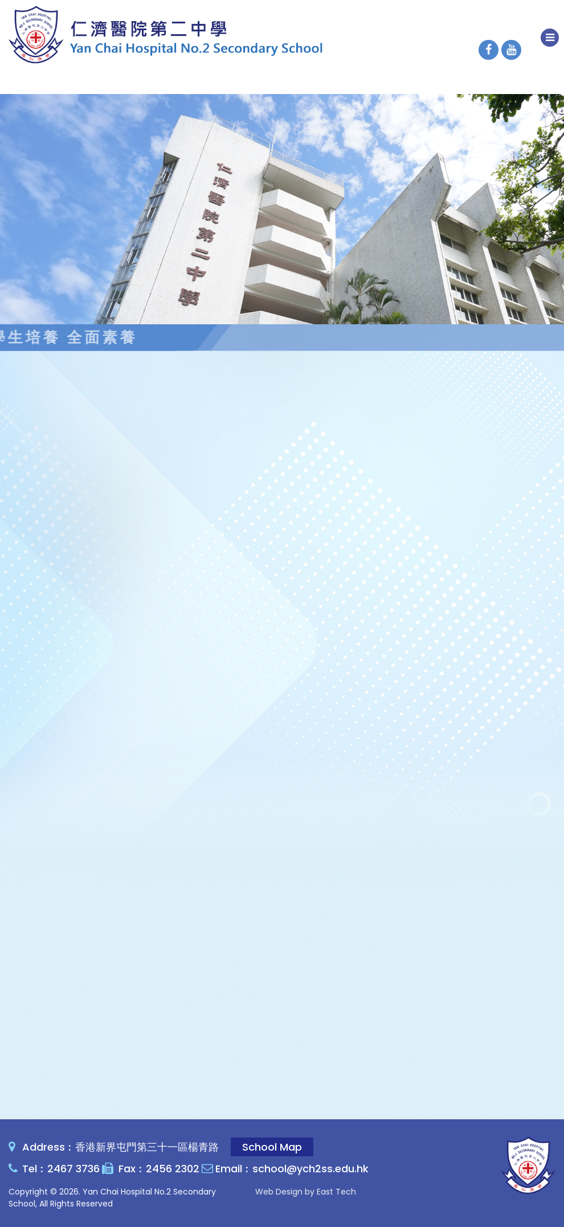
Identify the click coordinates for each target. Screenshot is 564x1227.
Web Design (279, 1191)
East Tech (336, 1191)
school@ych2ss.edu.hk (310, 1168)
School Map (272, 1147)
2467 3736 (73, 1168)
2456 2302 (172, 1168)
